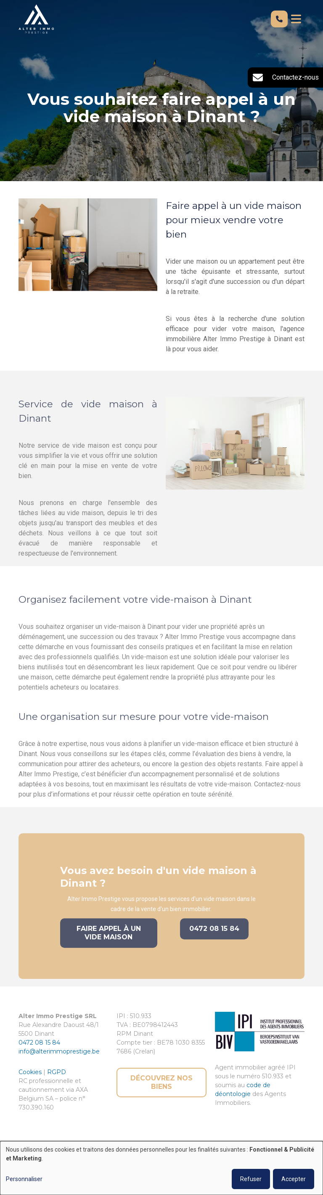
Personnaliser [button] (24, 1179)
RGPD (56, 1072)
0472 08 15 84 (214, 938)
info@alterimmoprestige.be (59, 1051)
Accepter (293, 1179)
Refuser (251, 1179)
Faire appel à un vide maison (109, 942)
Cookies (31, 1072)
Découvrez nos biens (161, 1082)
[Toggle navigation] (296, 19)
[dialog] (161, 1168)
